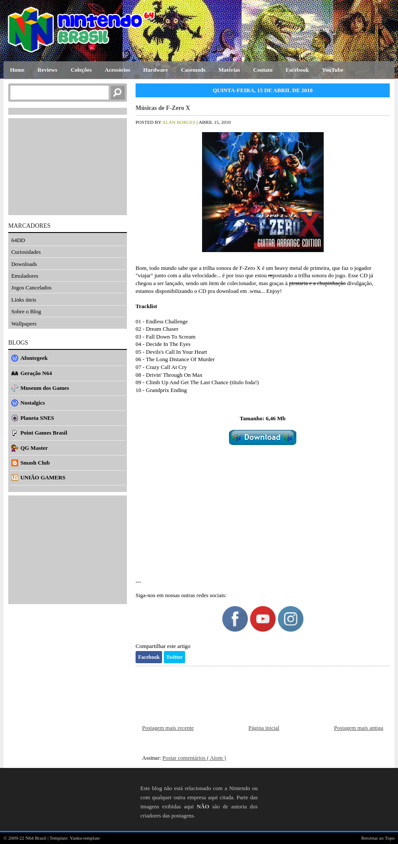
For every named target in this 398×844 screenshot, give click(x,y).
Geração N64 (36, 373)
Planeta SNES (37, 418)
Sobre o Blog (26, 311)
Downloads (24, 264)
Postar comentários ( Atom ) (194, 757)
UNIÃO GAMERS (43, 477)
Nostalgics (32, 402)
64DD (18, 240)
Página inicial (264, 727)
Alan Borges (179, 122)
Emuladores (24, 275)
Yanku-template (85, 838)
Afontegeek (34, 358)
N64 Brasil (37, 838)
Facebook (148, 657)
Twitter (174, 657)
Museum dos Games (44, 388)
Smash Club (35, 462)
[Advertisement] (263, 511)
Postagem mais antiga (358, 727)
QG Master (34, 448)
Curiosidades (26, 252)
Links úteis (23, 299)
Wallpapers (23, 323)
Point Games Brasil (43, 432)
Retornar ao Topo (378, 838)
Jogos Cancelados (31, 287)
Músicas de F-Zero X (163, 108)
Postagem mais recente (168, 727)
